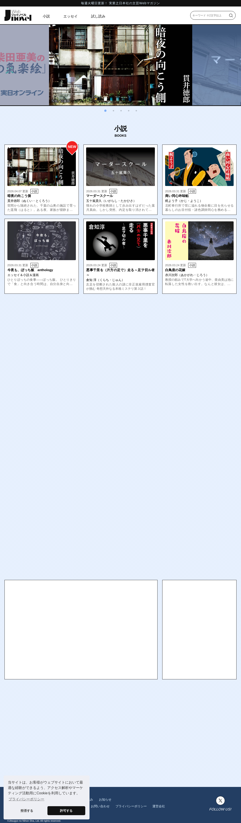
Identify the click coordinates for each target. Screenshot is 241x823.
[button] (105, 111)
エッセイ (70, 16)
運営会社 (158, 806)
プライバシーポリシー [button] (26, 799)
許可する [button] (66, 810)
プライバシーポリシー (131, 806)
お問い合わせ (100, 806)
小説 (46, 16)
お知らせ (105, 799)
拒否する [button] (27, 810)
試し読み (98, 16)
